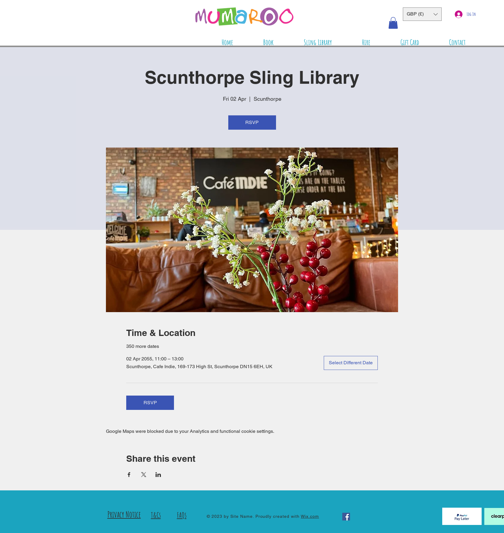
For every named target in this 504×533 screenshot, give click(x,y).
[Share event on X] (144, 474)
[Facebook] (346, 516)
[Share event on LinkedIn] (158, 474)
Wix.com (310, 516)
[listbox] (422, 14)
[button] (422, 14)
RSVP (252, 122)
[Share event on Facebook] (129, 474)
